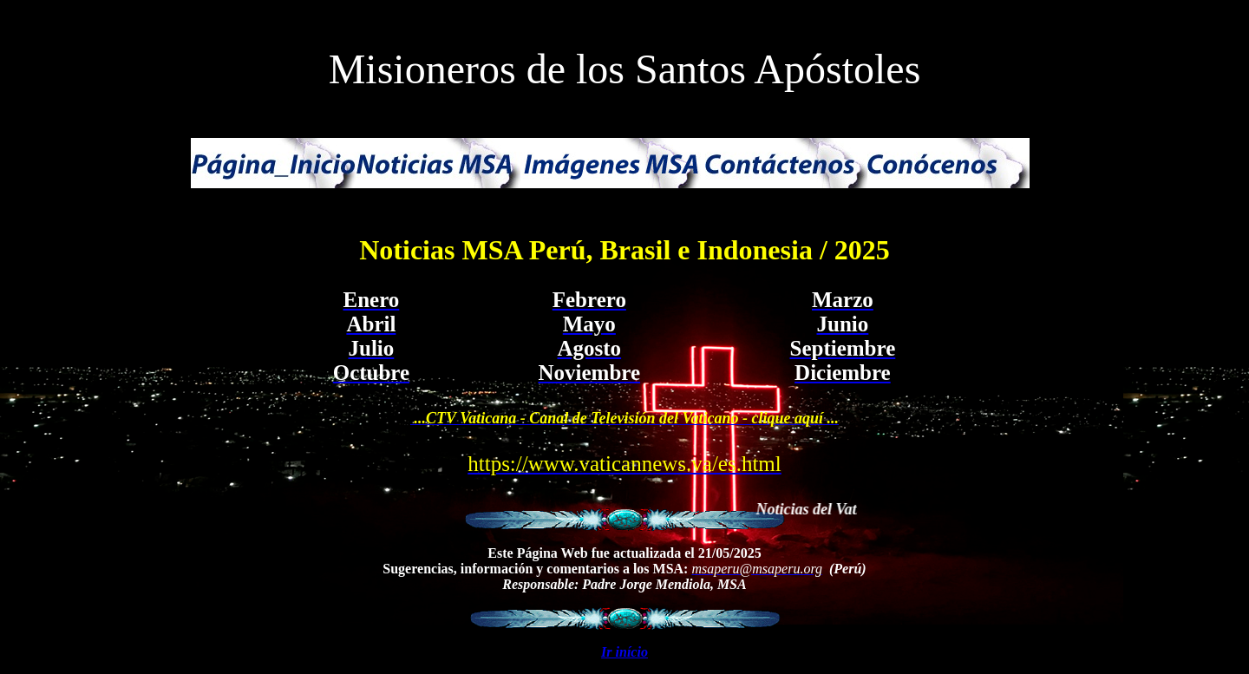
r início (627, 652)
